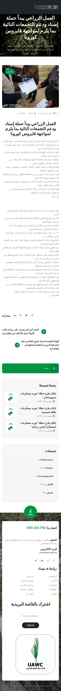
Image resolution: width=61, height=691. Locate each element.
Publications (46, 460)
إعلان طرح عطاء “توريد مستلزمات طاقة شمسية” (38, 410)
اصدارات (53, 585)
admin (31, 113)
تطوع (54, 594)
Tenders (49, 468)
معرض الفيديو (27, 585)
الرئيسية (53, 576)
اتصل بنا (30, 594)
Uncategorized (45, 476)
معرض (50, 493)
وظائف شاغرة (27, 589)
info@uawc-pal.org (48, 552)
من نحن (30, 576)
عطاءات (53, 589)
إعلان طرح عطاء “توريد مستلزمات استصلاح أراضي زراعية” (38, 424)
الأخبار (54, 581)
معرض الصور (27, 581)
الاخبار (10, 72)
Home (50, 46)
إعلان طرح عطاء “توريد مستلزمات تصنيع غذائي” (38, 395)
